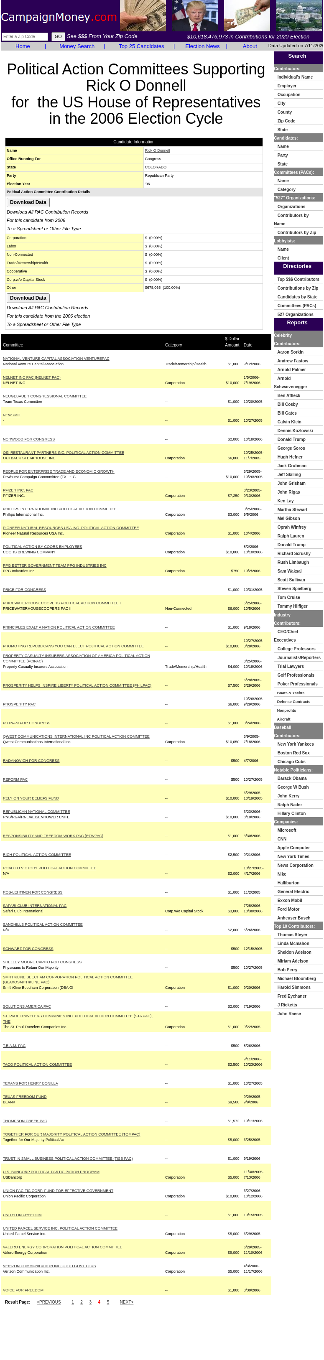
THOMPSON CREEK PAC (25, 1121)
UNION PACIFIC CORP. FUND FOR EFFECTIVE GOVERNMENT (58, 1191)
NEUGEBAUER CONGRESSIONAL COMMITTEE (45, 396)
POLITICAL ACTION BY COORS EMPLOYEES (42, 547)
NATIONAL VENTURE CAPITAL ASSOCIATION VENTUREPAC (56, 359)
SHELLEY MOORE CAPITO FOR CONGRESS (42, 962)
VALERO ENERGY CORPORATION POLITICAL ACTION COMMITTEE (62, 1247)
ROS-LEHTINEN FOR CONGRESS (33, 892)
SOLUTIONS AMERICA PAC (27, 1006)
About (250, 46)
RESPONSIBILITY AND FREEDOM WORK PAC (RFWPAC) (53, 836)
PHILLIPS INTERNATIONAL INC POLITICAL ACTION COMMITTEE (60, 509)
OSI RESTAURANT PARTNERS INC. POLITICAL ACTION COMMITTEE (63, 453)
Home (22, 46)
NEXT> (127, 1302)
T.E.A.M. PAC (14, 1046)
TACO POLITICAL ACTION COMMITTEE (37, 1064)
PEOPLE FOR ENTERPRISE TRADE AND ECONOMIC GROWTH (59, 471)
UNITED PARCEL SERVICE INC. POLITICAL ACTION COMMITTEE (60, 1228)
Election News (202, 46)
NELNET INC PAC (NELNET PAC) (32, 377)
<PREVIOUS (49, 1302)
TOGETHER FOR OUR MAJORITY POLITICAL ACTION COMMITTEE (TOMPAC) (71, 1134)
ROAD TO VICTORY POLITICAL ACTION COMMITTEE (49, 868)
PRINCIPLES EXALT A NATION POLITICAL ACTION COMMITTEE (59, 627)
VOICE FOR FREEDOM (23, 1290)
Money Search (76, 46)
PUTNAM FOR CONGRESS (27, 723)
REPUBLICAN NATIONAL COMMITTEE (36, 812)
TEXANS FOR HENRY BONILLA (30, 1083)
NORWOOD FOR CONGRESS (29, 439)
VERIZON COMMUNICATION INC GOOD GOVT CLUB (49, 1266)
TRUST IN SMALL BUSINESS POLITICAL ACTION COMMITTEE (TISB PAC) (68, 1158)
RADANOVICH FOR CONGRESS (31, 761)
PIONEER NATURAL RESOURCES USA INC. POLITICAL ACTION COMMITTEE (71, 528)
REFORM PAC (15, 779)
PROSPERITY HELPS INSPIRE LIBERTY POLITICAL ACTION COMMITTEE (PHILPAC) (77, 685)
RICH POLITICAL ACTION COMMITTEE (37, 855)
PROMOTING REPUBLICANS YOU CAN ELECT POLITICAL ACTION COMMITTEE (73, 646)
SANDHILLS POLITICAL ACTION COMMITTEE (43, 924)
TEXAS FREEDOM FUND (25, 1097)
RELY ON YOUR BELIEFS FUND (31, 798)
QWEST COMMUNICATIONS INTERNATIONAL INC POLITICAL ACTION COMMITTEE (76, 736)
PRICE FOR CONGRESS (24, 590)
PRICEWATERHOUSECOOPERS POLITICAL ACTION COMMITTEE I (62, 603)
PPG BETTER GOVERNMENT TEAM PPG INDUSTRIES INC (55, 565)
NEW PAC (11, 415)
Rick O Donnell (157, 150)
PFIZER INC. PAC (18, 490)
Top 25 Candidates (141, 46)
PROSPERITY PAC (19, 704)
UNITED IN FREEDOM (22, 1215)
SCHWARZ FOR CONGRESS (28, 949)
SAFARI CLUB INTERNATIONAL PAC (34, 906)
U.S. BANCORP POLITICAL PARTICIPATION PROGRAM (51, 1172)
